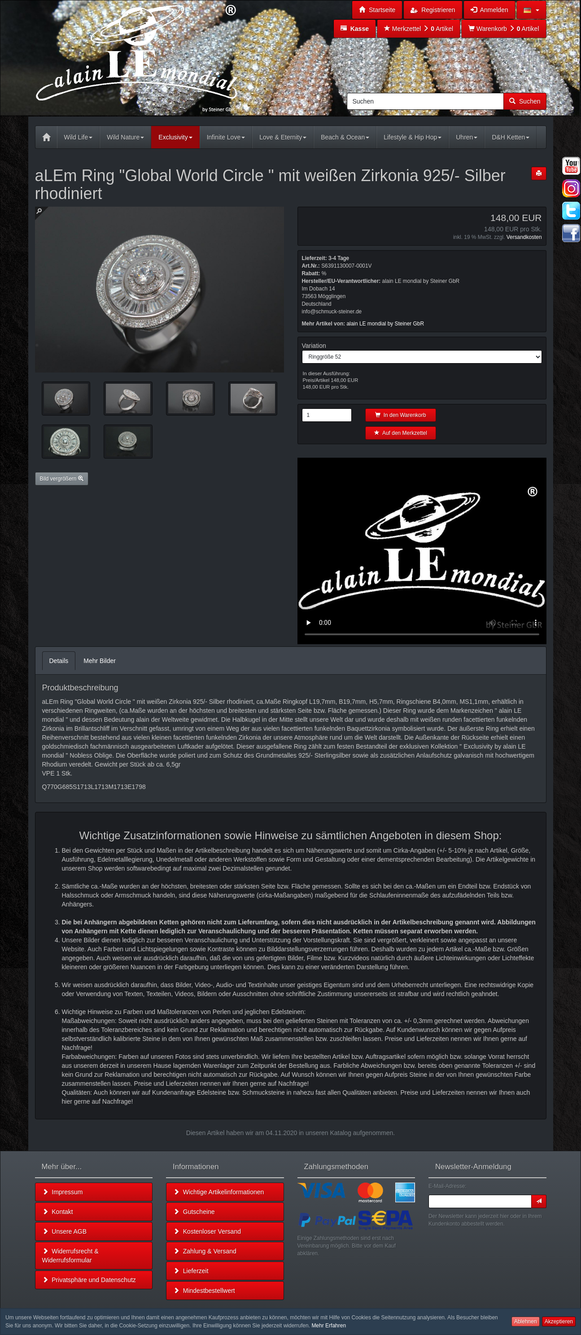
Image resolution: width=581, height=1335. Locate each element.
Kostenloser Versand (207, 1231)
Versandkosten (524, 237)
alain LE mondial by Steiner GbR (385, 324)
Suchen (524, 101)
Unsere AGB (64, 1231)
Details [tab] (59, 660)
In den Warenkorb (400, 415)
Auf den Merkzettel (400, 433)
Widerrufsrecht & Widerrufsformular (70, 1256)
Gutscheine (194, 1211)
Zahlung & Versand (204, 1251)
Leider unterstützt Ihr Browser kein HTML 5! (421, 551)
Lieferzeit (191, 1270)
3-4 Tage (338, 258)
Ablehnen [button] (525, 1321)
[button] (531, 9)
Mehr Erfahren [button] (328, 1325)
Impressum (62, 1192)
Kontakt (57, 1211)
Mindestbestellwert (204, 1290)
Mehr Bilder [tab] (99, 660)
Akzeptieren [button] (559, 1321)
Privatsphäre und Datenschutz (89, 1279)
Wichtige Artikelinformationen (218, 1192)
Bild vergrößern (61, 479)
